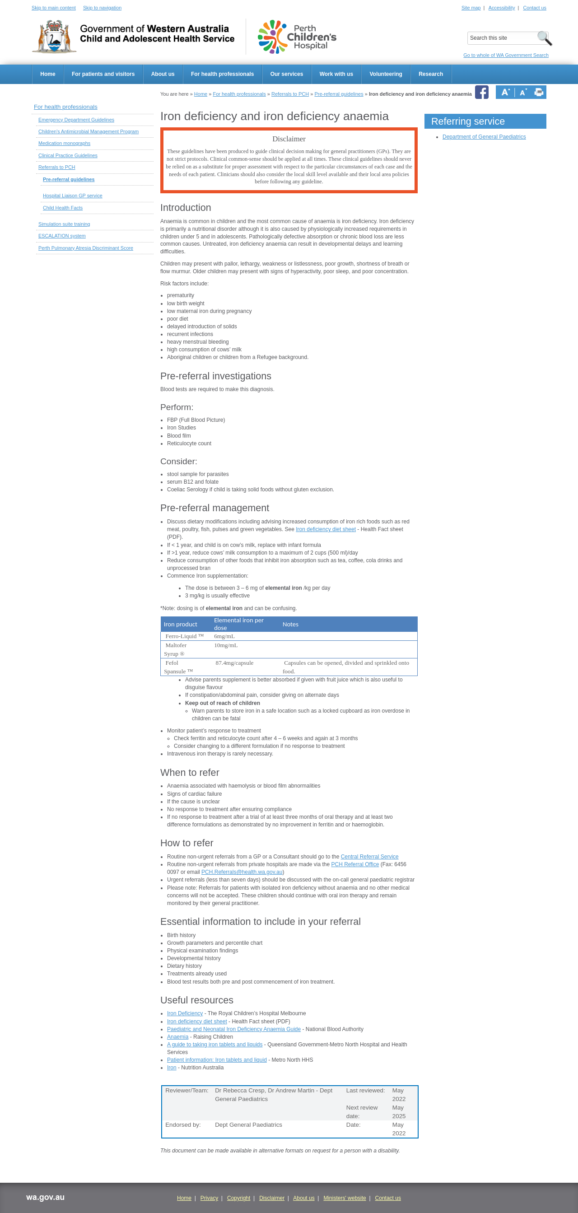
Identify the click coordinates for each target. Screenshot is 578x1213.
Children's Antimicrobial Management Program (88, 131)
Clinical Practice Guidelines (68, 155)
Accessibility (502, 7)
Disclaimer (271, 1198)
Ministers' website (344, 1198)
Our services (286, 74)
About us (163, 74)
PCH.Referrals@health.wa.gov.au (241, 872)
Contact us (534, 7)
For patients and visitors (103, 74)
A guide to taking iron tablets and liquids (214, 1044)
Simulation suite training (64, 224)
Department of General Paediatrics (484, 137)
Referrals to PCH (290, 94)
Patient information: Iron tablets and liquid (217, 1060)
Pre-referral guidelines (338, 94)
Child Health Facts (63, 207)
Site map (471, 7)
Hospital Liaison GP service (73, 195)
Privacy (209, 1198)
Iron (172, 1067)
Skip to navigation (102, 7)
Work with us (336, 74)
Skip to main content (54, 7)
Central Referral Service (370, 857)
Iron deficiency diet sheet (326, 529)
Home (47, 74)
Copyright (238, 1198)
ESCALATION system (62, 235)
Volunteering (385, 74)
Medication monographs (64, 143)
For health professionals (222, 74)
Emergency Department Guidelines (76, 119)
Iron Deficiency (185, 1013)
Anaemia (177, 1037)
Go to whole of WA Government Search (506, 55)
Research (431, 74)
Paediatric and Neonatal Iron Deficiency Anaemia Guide (234, 1029)
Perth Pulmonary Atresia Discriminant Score (85, 248)
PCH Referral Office (355, 864)
